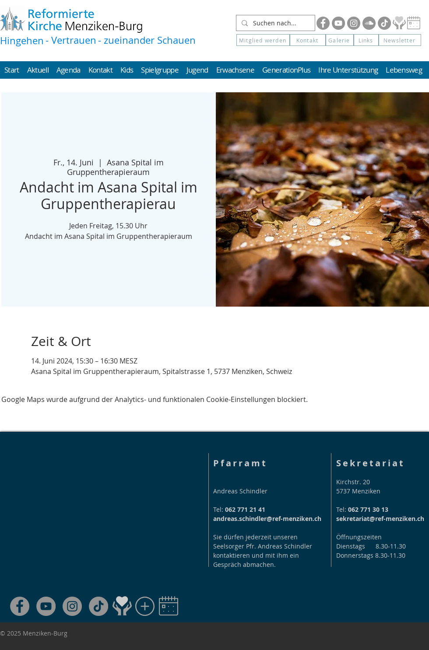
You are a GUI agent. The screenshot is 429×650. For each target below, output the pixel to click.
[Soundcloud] (369, 23)
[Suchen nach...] (274, 23)
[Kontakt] (308, 40)
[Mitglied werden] (263, 40)
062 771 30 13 (368, 509)
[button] (400, 40)
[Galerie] (340, 40)
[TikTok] (98, 606)
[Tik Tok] (384, 23)
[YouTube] (338, 23)
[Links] (366, 40)
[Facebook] (323, 23)
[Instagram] (353, 23)
